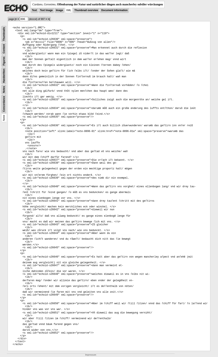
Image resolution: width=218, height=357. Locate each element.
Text (34, 10)
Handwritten (3, 76)
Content (3, 48)
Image (59, 10)
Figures (3, 61)
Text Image (46, 10)
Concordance (3, 104)
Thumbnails (3, 34)
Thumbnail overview (86, 10)
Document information (114, 10)
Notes (3, 89)
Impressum (90, 355)
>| (49, 19)
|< (16, 19)
